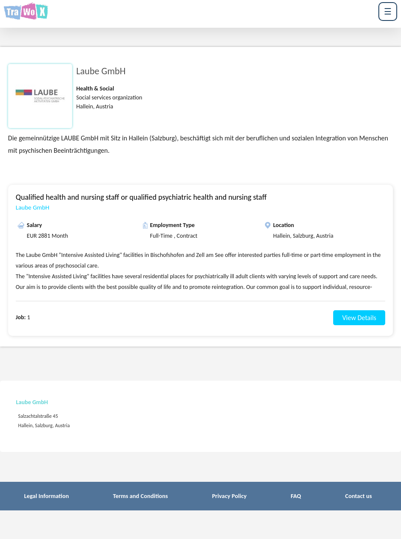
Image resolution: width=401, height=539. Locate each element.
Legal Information (46, 496)
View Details (359, 318)
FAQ (296, 496)
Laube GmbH (32, 207)
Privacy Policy (229, 496)
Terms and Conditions (140, 496)
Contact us (358, 496)
